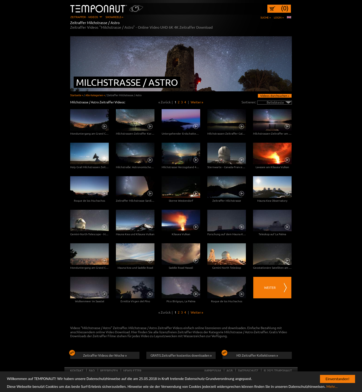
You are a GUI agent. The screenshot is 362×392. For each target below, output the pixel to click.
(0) (285, 8)
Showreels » (114, 17)
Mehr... (332, 386)
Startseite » (76, 95)
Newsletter (132, 370)
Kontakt (76, 370)
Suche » (265, 17)
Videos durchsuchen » (274, 96)
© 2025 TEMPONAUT (278, 370)
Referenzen (109, 370)
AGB (229, 370)
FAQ (92, 370)
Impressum (212, 370)
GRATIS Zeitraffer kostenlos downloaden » (181, 355)
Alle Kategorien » (95, 95)
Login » (279, 17)
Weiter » (197, 102)
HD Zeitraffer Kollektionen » (250, 354)
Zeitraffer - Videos (84, 17)
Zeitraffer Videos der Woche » (98, 354)
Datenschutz (248, 370)
